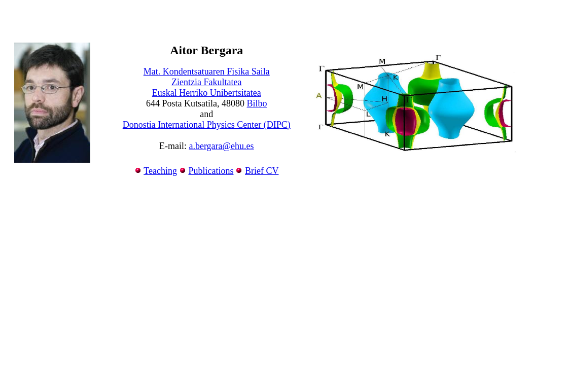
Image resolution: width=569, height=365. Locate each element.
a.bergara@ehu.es (221, 146)
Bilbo (257, 103)
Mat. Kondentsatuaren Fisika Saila (207, 71)
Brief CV (262, 171)
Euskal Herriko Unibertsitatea (206, 93)
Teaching (160, 171)
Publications (210, 171)
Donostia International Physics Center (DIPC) (207, 125)
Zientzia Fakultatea (206, 82)
